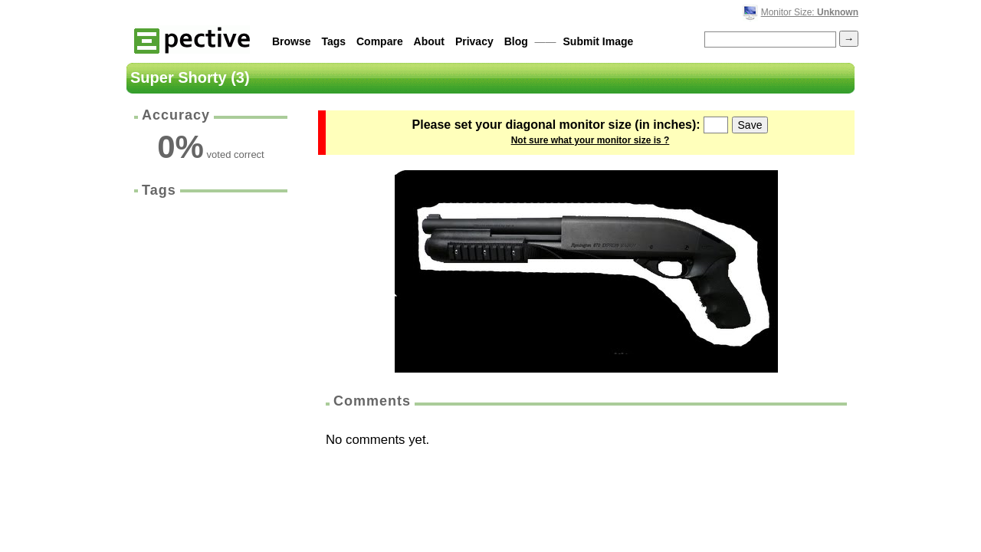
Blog (516, 41)
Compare (379, 41)
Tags (333, 41)
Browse (291, 41)
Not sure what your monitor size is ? (590, 140)
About (429, 41)
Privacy (474, 41)
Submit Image (598, 41)
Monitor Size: (809, 12)
